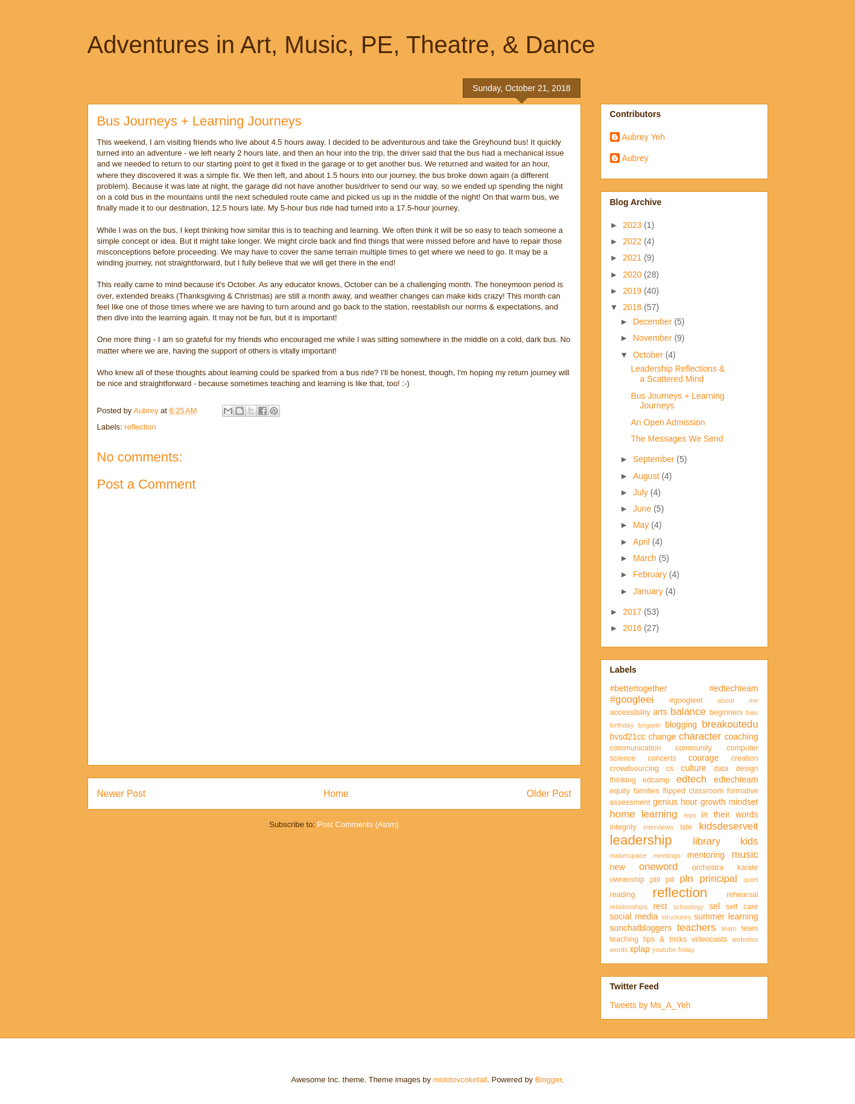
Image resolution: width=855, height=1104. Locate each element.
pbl (655, 879)
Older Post (549, 793)
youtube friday (673, 949)
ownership (627, 879)
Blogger (548, 1079)
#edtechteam (734, 688)
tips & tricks (665, 939)
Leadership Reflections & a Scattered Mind (678, 374)
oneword (658, 866)
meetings (666, 855)
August (647, 476)
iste (686, 827)
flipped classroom (693, 791)
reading (622, 894)
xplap (639, 949)
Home (336, 793)
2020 (633, 274)
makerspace (628, 855)
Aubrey (635, 158)
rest (660, 906)
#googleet (685, 700)
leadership (641, 840)
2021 (633, 257)
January (649, 591)
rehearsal (742, 894)
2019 (633, 291)
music (745, 854)
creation (744, 758)
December (653, 321)
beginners (726, 712)
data (721, 768)
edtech (691, 779)
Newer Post (121, 793)
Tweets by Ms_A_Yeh (650, 1005)
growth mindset (729, 802)
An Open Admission (668, 422)
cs (670, 768)
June (643, 508)
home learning (644, 814)
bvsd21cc (628, 736)
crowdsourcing (634, 768)
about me (737, 700)
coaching (741, 736)
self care (742, 907)
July (641, 492)
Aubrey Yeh (644, 137)
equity (620, 791)
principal (718, 878)
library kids (725, 841)
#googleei (632, 699)
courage (703, 758)
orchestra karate (725, 867)
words (619, 949)
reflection (140, 426)
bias (752, 712)
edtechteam (736, 779)
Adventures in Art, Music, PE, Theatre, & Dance (341, 44)
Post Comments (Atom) (358, 824)
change (662, 736)
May (642, 525)
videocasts (709, 939)
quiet (750, 879)
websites (745, 939)
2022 (633, 241)
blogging (681, 724)
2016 (633, 628)
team (729, 928)
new (618, 867)
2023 (633, 225)
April (642, 542)
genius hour (675, 802)
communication (635, 748)
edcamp (656, 780)
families (647, 791)
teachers (696, 927)
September (654, 459)
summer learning (726, 916)
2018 (633, 307)
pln (686, 878)
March (646, 558)
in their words (729, 814)
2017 (633, 612)
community (693, 748)
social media (634, 916)
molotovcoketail (460, 1079)
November (653, 338)
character (700, 736)
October (649, 355)
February (651, 574)
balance (688, 711)
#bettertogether (638, 688)
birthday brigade (635, 725)
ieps (690, 815)
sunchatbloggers (641, 928)
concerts (661, 758)
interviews (658, 827)
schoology (688, 906)
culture (693, 768)
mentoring (706, 855)
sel (714, 906)
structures (676, 917)
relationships (629, 906)
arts (660, 712)
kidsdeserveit (728, 826)
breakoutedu (730, 724)
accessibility (630, 712)
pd (670, 879)
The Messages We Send (677, 438)
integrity (623, 827)
